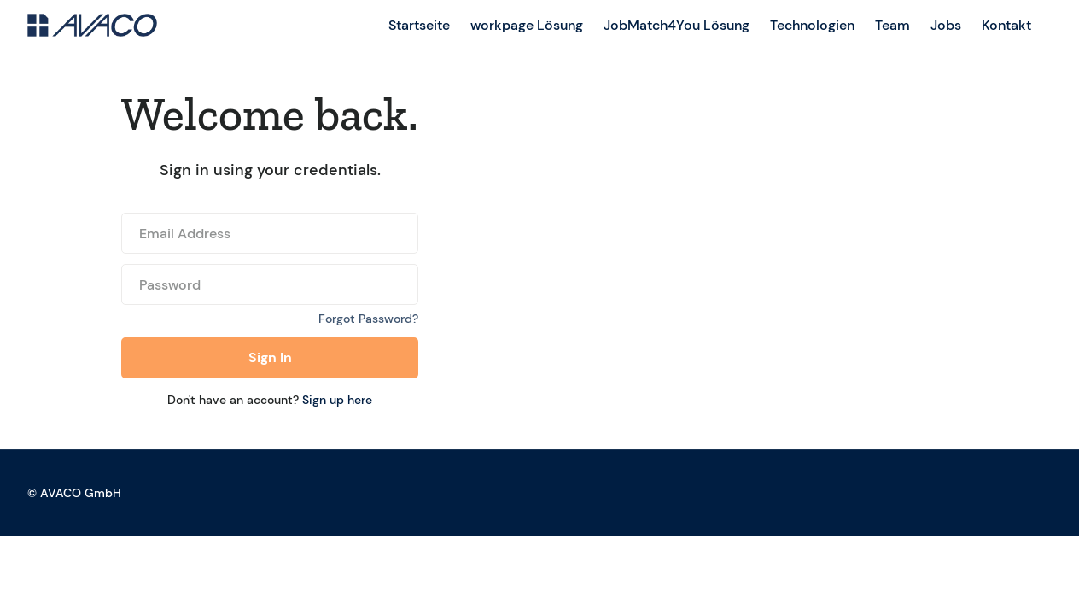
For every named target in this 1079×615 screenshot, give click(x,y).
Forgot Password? (368, 318)
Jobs (945, 25)
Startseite (419, 25)
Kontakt (1006, 25)
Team (892, 25)
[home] (92, 25)
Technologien (812, 25)
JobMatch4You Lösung (676, 25)
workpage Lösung (526, 25)
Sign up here (337, 399)
